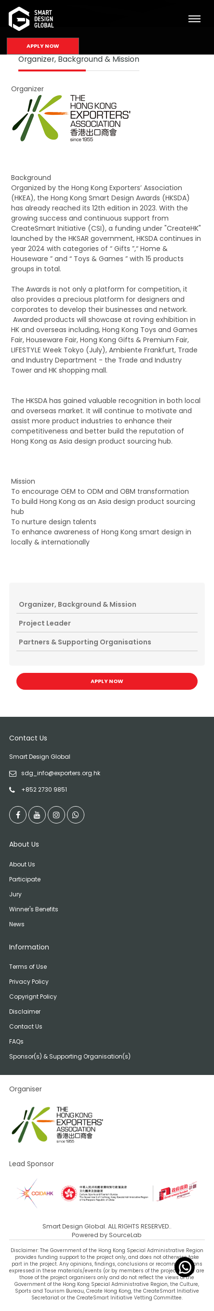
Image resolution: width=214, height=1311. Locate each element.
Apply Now (43, 46)
